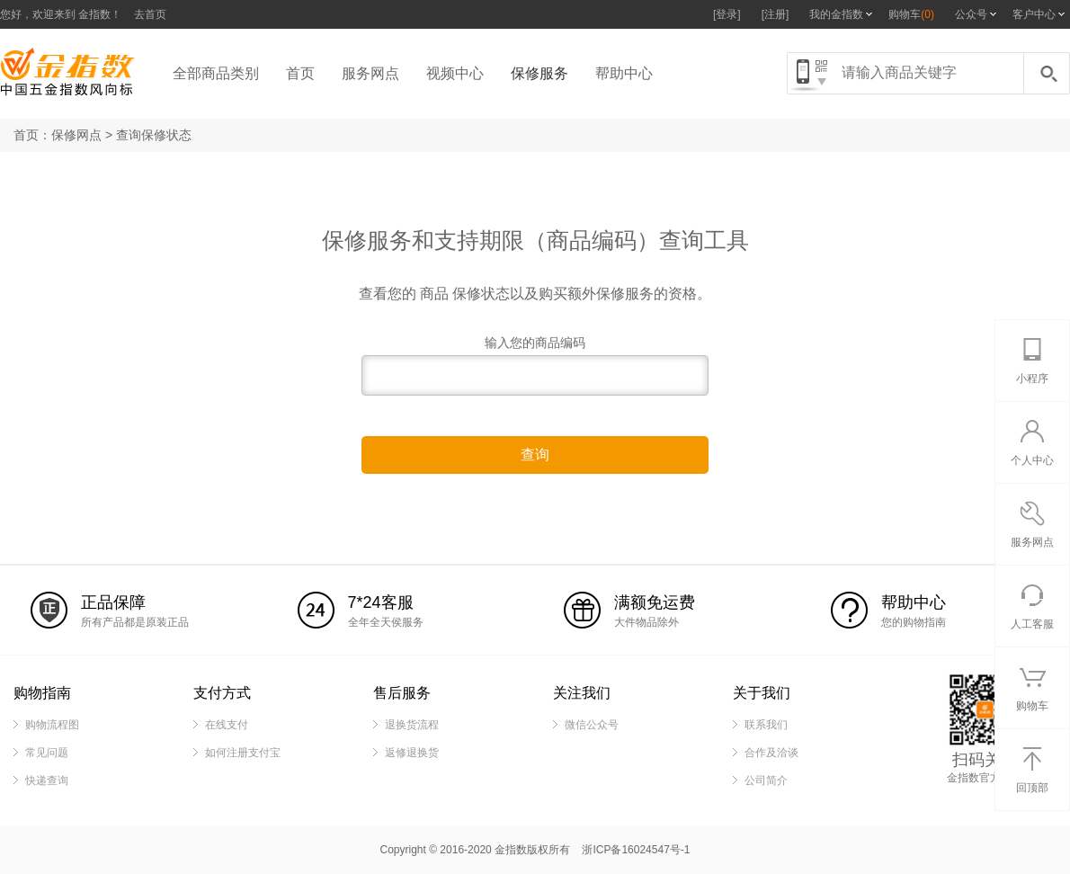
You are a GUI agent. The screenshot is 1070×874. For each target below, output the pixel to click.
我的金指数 (836, 14)
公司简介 (766, 780)
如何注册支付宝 (243, 752)
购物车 (911, 14)
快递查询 (46, 780)
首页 (300, 73)
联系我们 (766, 724)
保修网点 (76, 135)
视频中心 (455, 73)
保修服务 (539, 73)
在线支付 (226, 724)
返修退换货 (412, 752)
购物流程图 (52, 724)
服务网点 (370, 73)
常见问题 (46, 752)
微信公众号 (592, 724)
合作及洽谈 (771, 752)
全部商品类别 (216, 73)
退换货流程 (412, 724)
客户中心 (1034, 14)
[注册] (775, 14)
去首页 (150, 14)
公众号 (971, 14)
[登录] (727, 14)
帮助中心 (624, 73)
